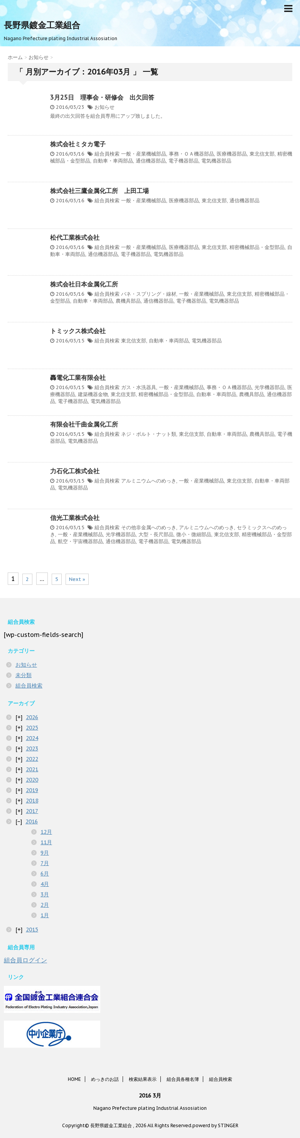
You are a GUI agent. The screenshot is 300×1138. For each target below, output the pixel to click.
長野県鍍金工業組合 (42, 25)
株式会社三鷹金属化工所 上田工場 (99, 191)
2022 (32, 758)
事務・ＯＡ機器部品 (191, 154)
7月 (44, 863)
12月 (46, 831)
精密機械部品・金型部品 (257, 247)
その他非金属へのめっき (148, 527)
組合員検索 (107, 154)
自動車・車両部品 (113, 160)
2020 (32, 779)
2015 (32, 929)
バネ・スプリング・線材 (148, 294)
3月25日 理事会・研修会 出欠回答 (102, 97)
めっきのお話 (105, 1079)
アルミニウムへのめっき (148, 481)
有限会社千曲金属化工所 (84, 424)
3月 (44, 894)
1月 (44, 915)
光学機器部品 (269, 387)
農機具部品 (128, 301)
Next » (77, 579)
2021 (32, 769)
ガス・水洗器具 (138, 387)
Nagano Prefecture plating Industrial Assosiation (150, 1108)
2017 (32, 811)
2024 (32, 738)
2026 (32, 717)
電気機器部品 (216, 160)
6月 (44, 873)
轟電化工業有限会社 (78, 377)
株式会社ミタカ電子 (78, 144)
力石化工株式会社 (74, 471)
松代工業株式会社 (74, 237)
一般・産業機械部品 (143, 154)
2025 (32, 727)
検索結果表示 (143, 1079)
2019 (32, 790)
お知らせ (104, 107)
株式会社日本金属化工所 (84, 284)
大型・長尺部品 (156, 534)
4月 (44, 884)
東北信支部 (262, 154)
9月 (44, 852)
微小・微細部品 (193, 534)
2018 (32, 800)
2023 (32, 748)
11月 (46, 842)
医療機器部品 (232, 154)
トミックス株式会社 (78, 331)
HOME (74, 1079)
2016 (31, 821)
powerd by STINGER (215, 1125)
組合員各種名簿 (183, 1079)
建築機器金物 (93, 394)
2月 (44, 904)
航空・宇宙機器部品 (80, 541)
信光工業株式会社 (74, 518)
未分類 (23, 675)
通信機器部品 (151, 160)
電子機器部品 (184, 160)
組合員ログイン (25, 960)
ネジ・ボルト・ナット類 (148, 434)
